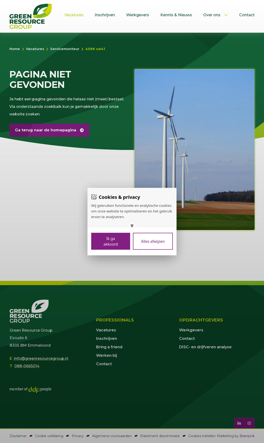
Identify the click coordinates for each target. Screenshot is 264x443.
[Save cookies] (110, 241)
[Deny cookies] (153, 241)
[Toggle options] (132, 225)
